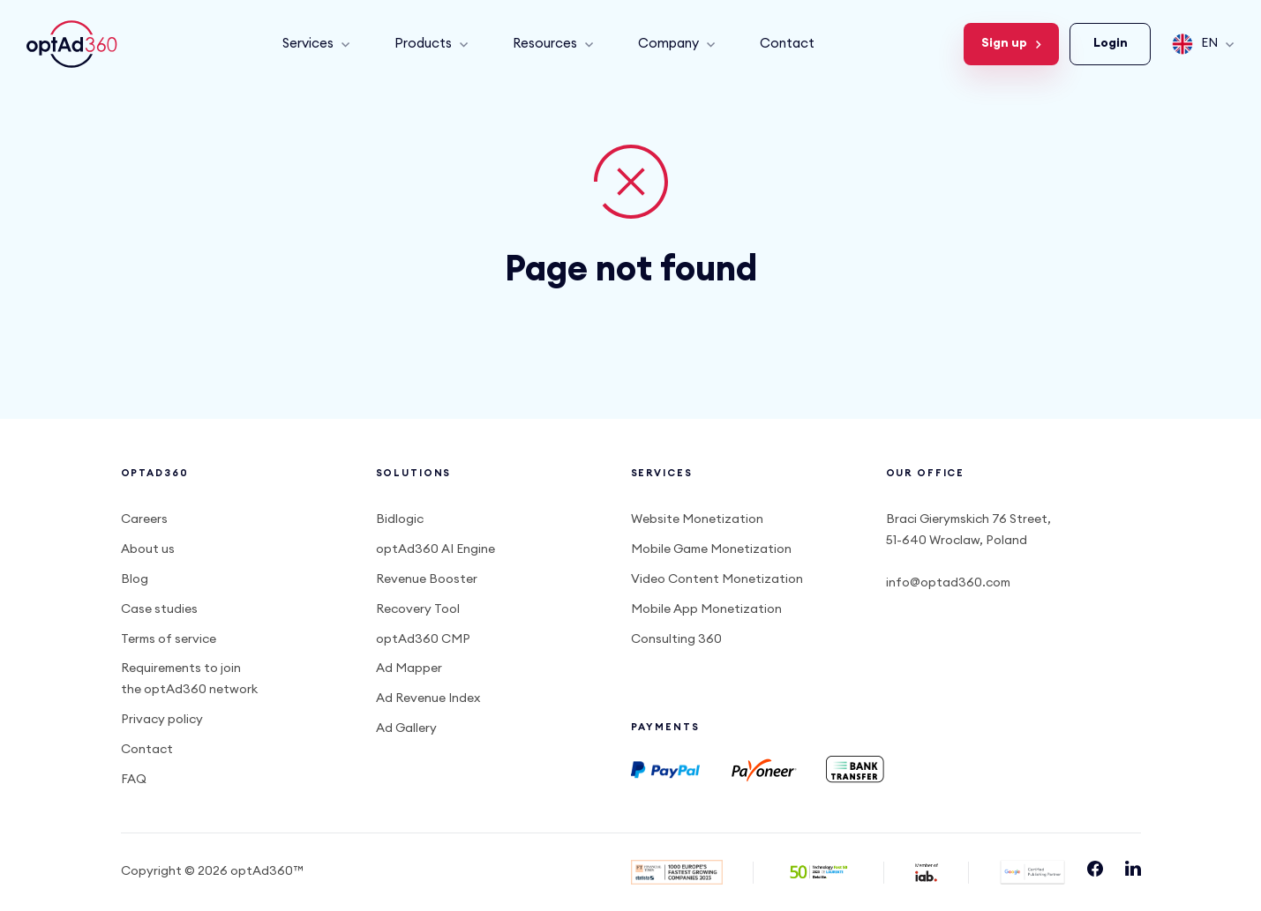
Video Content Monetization (717, 579)
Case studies (159, 609)
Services (316, 43)
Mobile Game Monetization (711, 549)
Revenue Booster (426, 579)
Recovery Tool (418, 609)
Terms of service (168, 639)
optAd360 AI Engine (435, 549)
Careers (144, 519)
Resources (553, 43)
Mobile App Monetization (706, 609)
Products (431, 43)
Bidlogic (400, 519)
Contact (787, 43)
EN (1203, 44)
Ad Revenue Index (428, 698)
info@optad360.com (948, 583)
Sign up (1011, 43)
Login (1110, 43)
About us (148, 549)
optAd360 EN (74, 44)
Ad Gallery (406, 728)
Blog (134, 579)
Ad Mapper (409, 668)
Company (677, 43)
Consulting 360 (676, 639)
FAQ (133, 779)
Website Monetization (697, 519)
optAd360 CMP (423, 639)
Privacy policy (162, 719)
